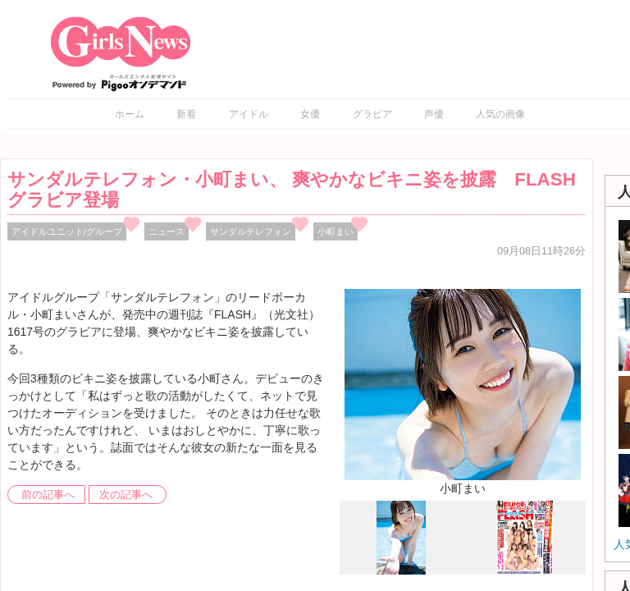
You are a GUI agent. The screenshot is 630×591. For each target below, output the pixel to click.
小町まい (335, 231)
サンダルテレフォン (250, 231)
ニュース (166, 231)
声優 (434, 114)
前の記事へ (48, 495)
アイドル (248, 114)
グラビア (372, 114)
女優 (310, 114)
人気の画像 (500, 114)
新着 (186, 114)
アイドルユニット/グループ (66, 231)
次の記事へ (126, 495)
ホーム (129, 114)
